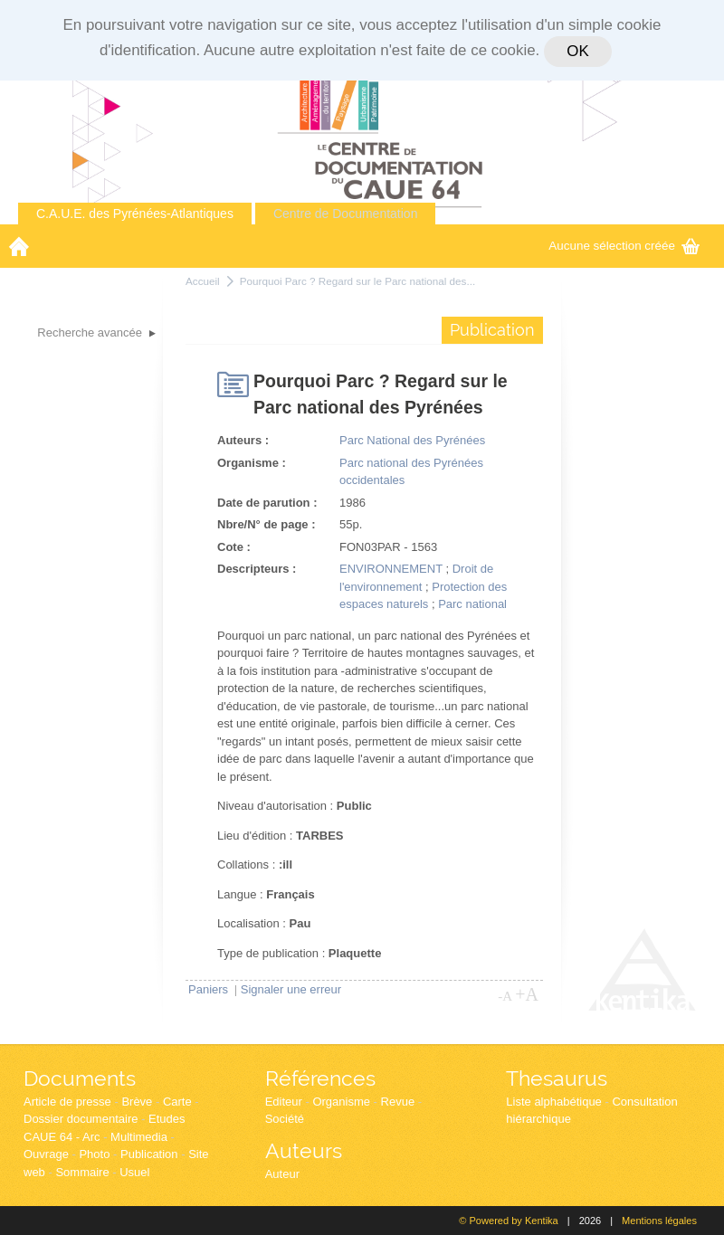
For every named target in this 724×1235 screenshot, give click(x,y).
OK (577, 51)
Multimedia (138, 1137)
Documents (80, 1078)
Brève (136, 1101)
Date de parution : (267, 502)
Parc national (472, 604)
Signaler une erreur (291, 989)
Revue (398, 1101)
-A (505, 996)
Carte (177, 1101)
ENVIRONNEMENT (391, 568)
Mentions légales (659, 1220)
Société (284, 1119)
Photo (94, 1154)
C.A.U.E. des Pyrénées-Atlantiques (134, 213)
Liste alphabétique (554, 1101)
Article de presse (67, 1101)
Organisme (341, 1101)
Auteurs (303, 1150)
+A (526, 994)
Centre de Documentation (345, 213)
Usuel (134, 1172)
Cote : (234, 547)
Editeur (283, 1101)
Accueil (203, 281)
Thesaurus (556, 1078)
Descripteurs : (256, 568)
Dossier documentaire (81, 1119)
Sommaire (82, 1172)
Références (320, 1078)
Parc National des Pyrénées (412, 440)
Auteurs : (243, 440)
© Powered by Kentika (508, 1220)
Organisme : (251, 463)
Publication (149, 1154)
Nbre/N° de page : (266, 524)
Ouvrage (46, 1154)
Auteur (282, 1174)
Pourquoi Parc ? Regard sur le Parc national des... (358, 281)
